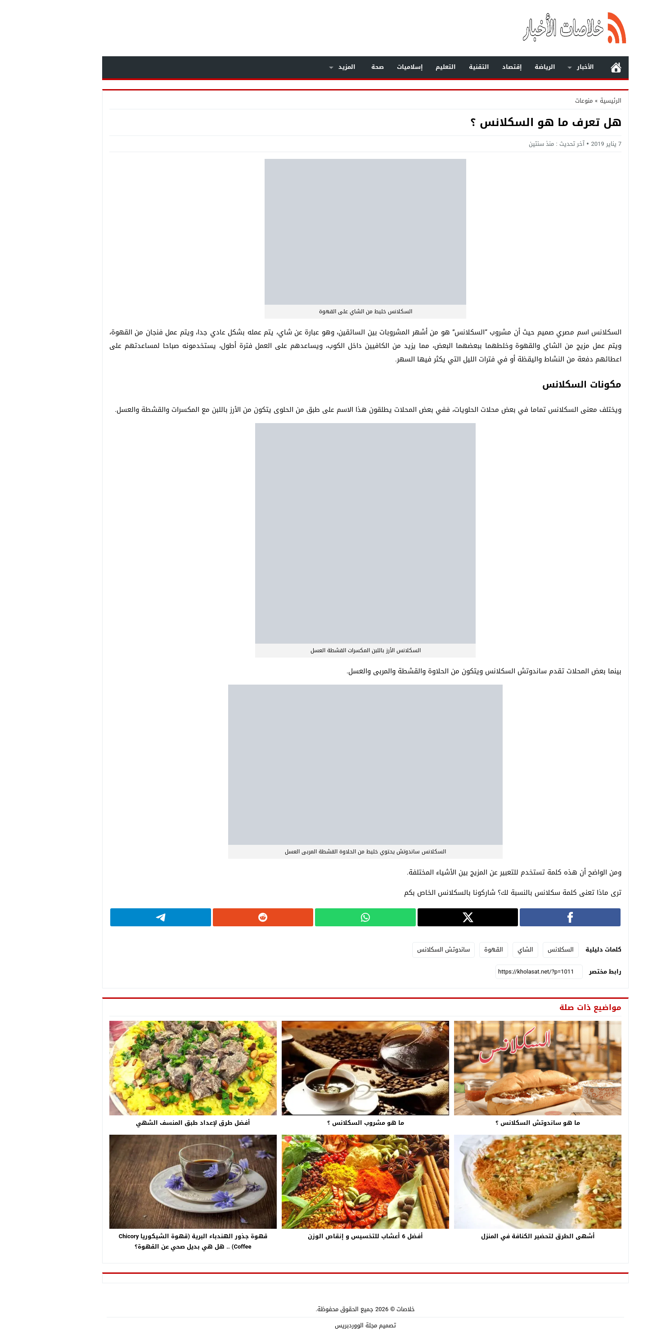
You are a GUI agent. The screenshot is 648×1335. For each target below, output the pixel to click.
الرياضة (503, 66)
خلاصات (364, 1309)
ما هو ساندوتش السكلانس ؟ (496, 1122)
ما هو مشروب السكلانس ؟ (324, 1122)
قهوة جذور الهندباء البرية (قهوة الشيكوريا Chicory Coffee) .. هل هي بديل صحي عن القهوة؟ (151, 1241)
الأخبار (544, 66)
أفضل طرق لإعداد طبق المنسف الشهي (151, 1122)
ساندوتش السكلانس (402, 949)
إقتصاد (471, 66)
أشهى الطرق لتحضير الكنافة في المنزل (497, 1236)
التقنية (438, 66)
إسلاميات (369, 66)
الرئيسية (574, 67)
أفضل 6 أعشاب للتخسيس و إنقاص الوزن (323, 1236)
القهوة (452, 949)
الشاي (484, 949)
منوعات (542, 100)
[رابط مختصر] (497, 972)
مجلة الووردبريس (314, 1325)
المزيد (305, 66)
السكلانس (519, 949)
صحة (336, 66)
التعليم (404, 66)
